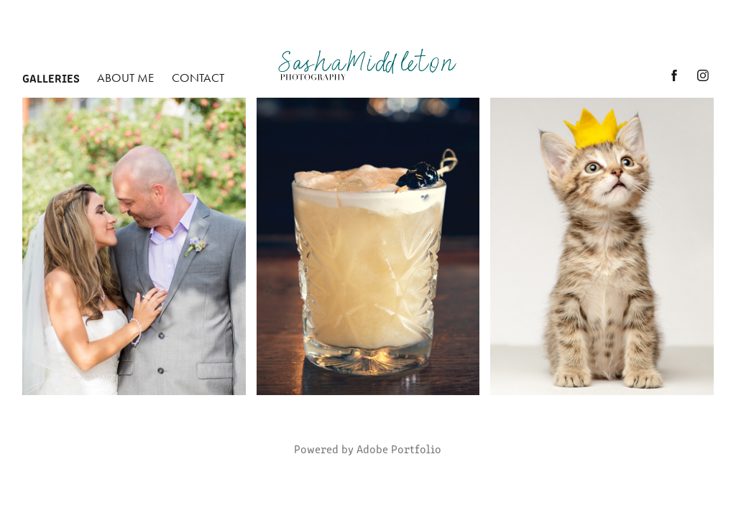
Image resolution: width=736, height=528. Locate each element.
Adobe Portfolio (398, 448)
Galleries (51, 77)
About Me (125, 77)
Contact (198, 77)
